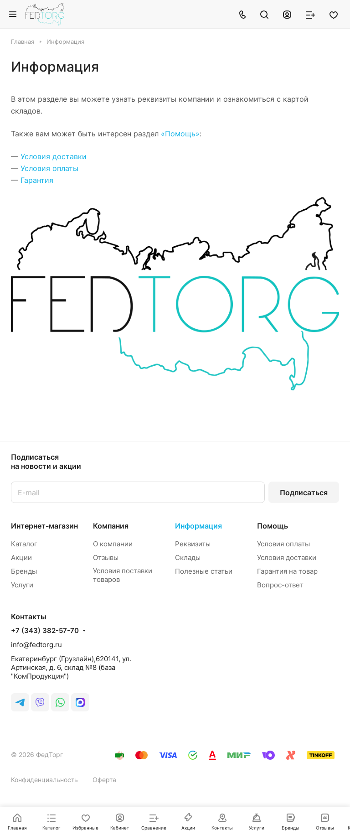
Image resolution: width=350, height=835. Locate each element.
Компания (111, 525)
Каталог (24, 543)
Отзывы (105, 557)
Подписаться (304, 492)
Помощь (272, 525)
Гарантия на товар (287, 571)
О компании (113, 543)
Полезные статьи (203, 571)
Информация (198, 525)
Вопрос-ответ (280, 585)
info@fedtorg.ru (36, 644)
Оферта (104, 779)
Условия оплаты (49, 168)
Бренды (24, 571)
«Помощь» (180, 133)
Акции (21, 557)
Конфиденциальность (44, 779)
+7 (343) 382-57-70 (45, 631)
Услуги (22, 585)
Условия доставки (54, 156)
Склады (188, 557)
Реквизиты (193, 543)
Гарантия (37, 180)
